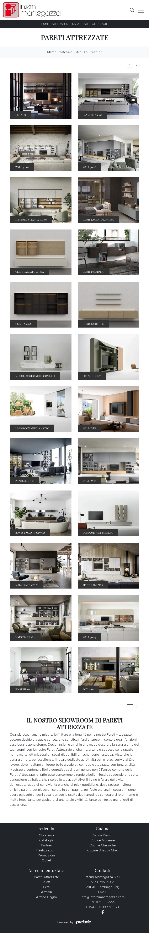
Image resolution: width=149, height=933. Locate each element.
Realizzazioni (46, 850)
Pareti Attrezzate (95, 24)
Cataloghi (46, 840)
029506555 (105, 902)
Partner (46, 845)
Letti (46, 887)
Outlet (46, 860)
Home (45, 24)
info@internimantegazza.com (102, 897)
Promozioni (46, 855)
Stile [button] (78, 52)
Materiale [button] (65, 52)
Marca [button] (51, 52)
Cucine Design (102, 835)
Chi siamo (46, 835)
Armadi (46, 892)
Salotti (46, 882)
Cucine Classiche (103, 845)
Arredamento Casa (65, 24)
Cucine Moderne (102, 840)
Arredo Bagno (46, 897)
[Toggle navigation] (141, 10)
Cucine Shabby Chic (102, 850)
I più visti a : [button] (93, 52)
